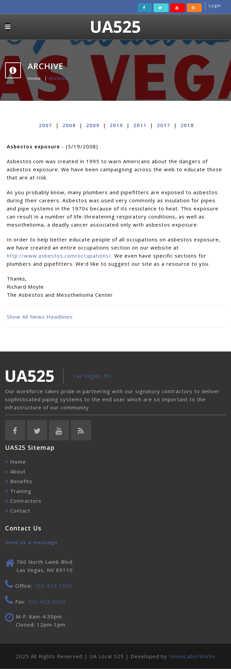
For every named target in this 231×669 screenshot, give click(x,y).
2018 (187, 125)
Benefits (21, 481)
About (18, 471)
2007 (45, 125)
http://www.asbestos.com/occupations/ (59, 255)
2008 (69, 125)
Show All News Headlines (40, 316)
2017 (163, 125)
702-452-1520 (53, 585)
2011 (140, 125)
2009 (92, 125)
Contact (20, 510)
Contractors (25, 500)
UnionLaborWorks (192, 656)
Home (34, 78)
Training (20, 491)
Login (215, 5)
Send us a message (31, 542)
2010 (116, 125)
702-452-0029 (46, 601)
